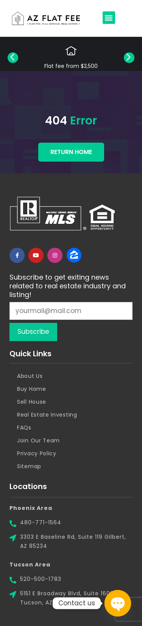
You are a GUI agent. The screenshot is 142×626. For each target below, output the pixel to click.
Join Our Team (38, 440)
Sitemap (29, 466)
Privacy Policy (36, 453)
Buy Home (31, 389)
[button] (109, 17)
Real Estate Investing (47, 414)
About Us (30, 376)
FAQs (24, 427)
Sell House (31, 402)
